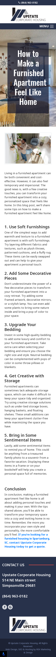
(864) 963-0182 (28, 2)
